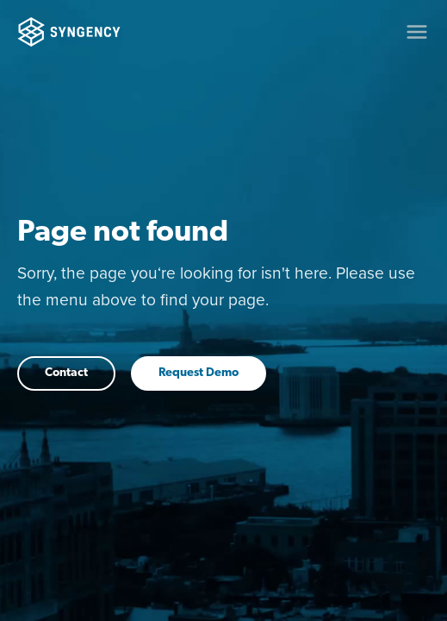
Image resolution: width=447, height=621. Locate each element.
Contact (66, 373)
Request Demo (198, 373)
